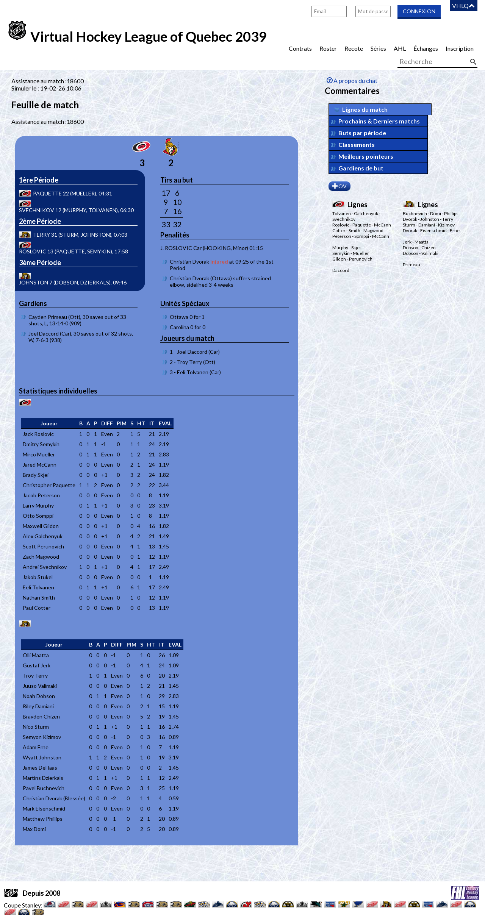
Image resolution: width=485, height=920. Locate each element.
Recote (353, 48)
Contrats (300, 48)
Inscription (460, 48)
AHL (400, 48)
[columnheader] (49, 423)
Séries (378, 48)
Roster (328, 48)
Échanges (425, 48)
